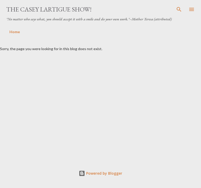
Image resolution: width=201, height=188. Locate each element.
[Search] (179, 9)
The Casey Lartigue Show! (49, 9)
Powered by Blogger (100, 173)
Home (14, 32)
